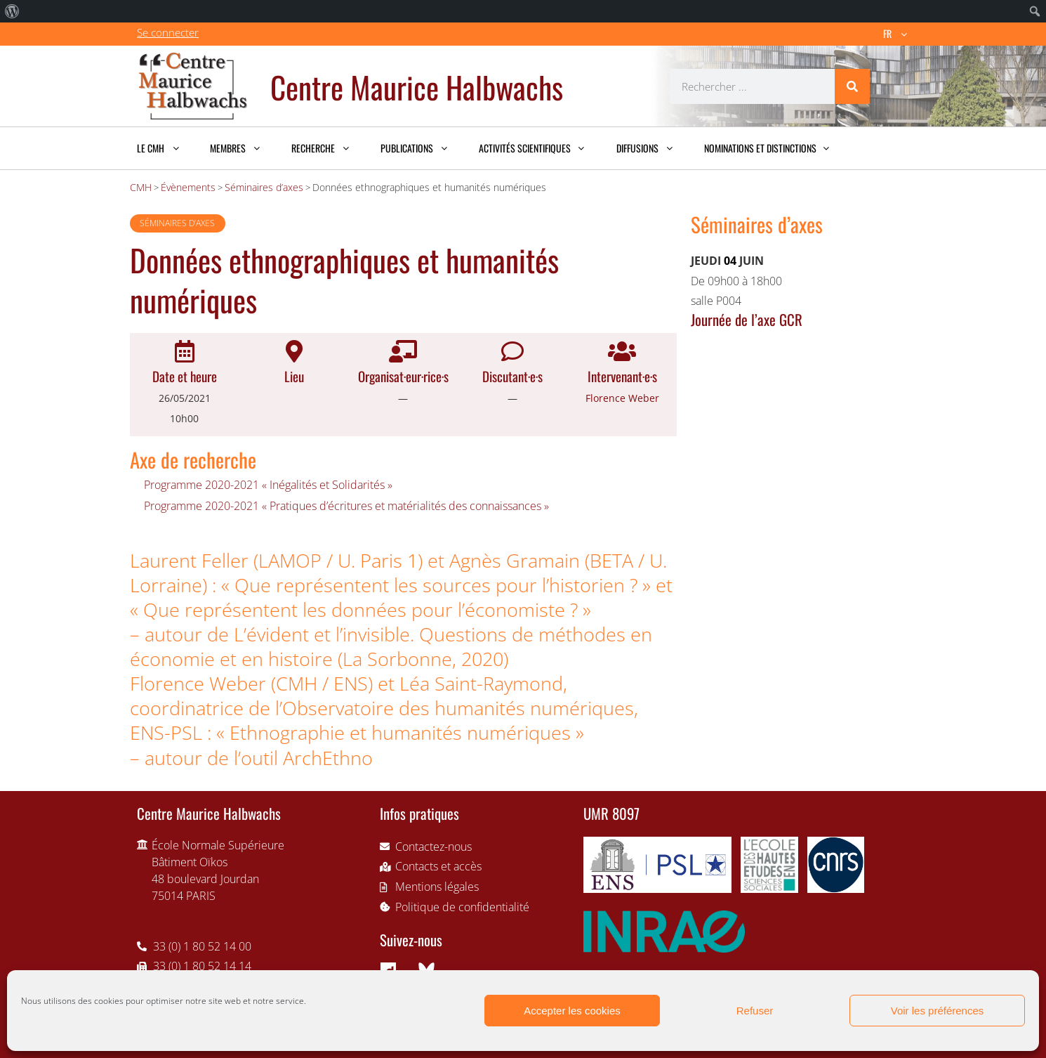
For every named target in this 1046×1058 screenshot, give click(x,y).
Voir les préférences (937, 1011)
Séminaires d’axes (177, 223)
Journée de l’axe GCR (746, 319)
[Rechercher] (852, 86)
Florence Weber (622, 398)
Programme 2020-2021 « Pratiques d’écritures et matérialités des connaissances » (346, 506)
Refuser (755, 1011)
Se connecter (168, 32)
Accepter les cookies (572, 1011)
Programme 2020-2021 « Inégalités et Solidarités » (268, 484)
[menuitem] (12, 11)
